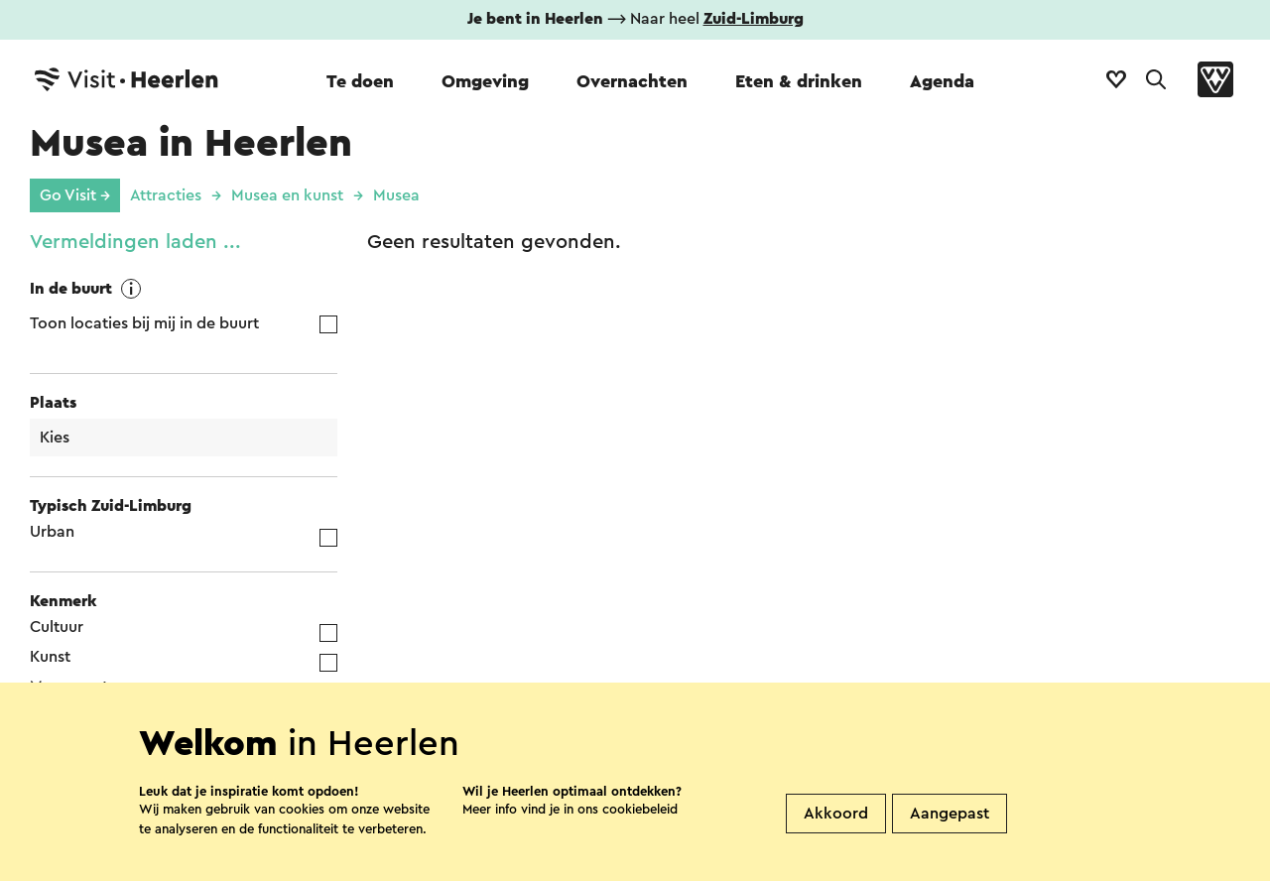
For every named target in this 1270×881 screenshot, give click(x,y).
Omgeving (485, 81)
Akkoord (836, 813)
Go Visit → (75, 195)
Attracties (165, 195)
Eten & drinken (798, 81)
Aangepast (949, 813)
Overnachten (632, 81)
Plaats (53, 403)
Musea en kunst (287, 195)
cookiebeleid (640, 809)
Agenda (942, 81)
